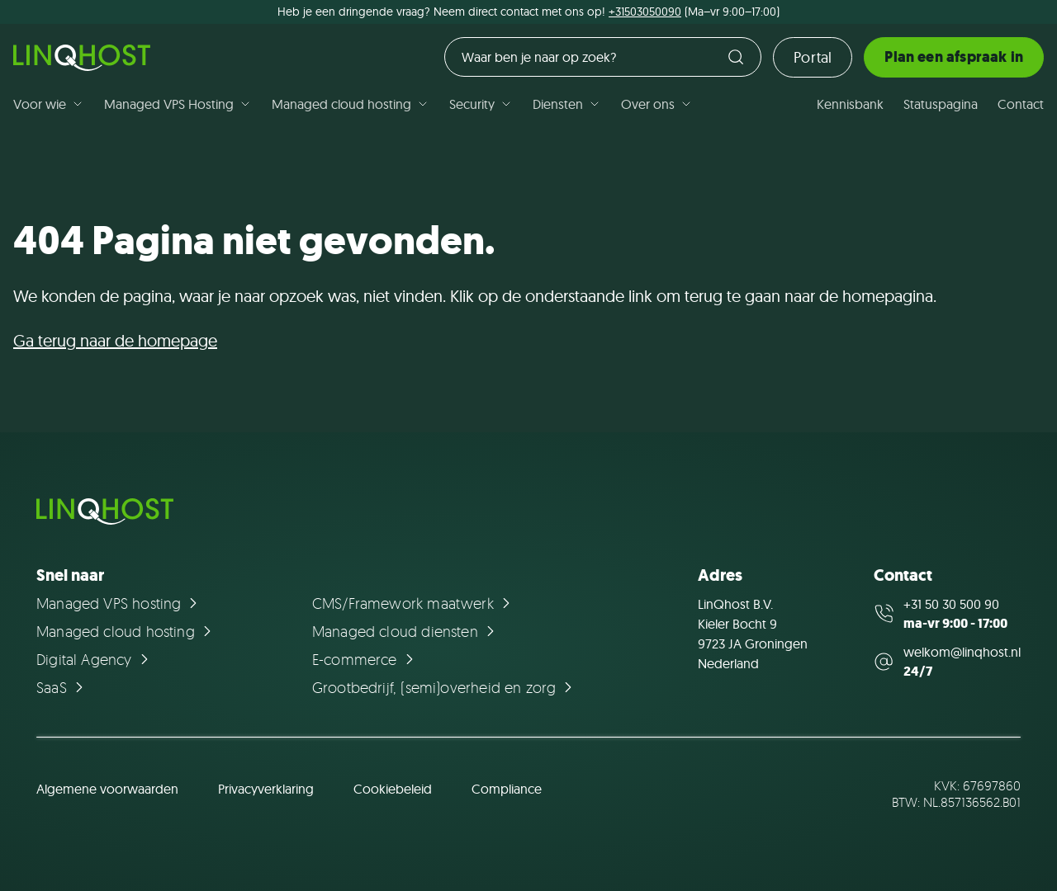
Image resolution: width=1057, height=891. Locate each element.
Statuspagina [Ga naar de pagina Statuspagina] (940, 104)
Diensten (567, 104)
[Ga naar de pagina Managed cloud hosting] (126, 631)
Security (481, 104)
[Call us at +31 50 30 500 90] (947, 614)
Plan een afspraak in (953, 57)
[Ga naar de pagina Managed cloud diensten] (406, 631)
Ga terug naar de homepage (115, 340)
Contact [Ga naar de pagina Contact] (1021, 104)
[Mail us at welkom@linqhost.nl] (947, 661)
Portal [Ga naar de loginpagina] (813, 57)
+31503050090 (645, 11)
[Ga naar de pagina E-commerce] (365, 659)
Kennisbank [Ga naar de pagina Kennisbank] (850, 104)
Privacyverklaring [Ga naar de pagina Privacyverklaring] (266, 788)
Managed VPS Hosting (178, 104)
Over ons (657, 104)
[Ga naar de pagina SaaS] (62, 687)
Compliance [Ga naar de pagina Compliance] (507, 788)
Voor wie (48, 104)
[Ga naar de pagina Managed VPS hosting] (119, 603)
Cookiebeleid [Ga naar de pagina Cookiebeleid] (392, 788)
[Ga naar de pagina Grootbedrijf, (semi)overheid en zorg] (444, 687)
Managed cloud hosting (350, 104)
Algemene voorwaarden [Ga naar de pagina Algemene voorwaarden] (107, 788)
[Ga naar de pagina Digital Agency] (95, 659)
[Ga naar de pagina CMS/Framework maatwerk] (413, 603)
